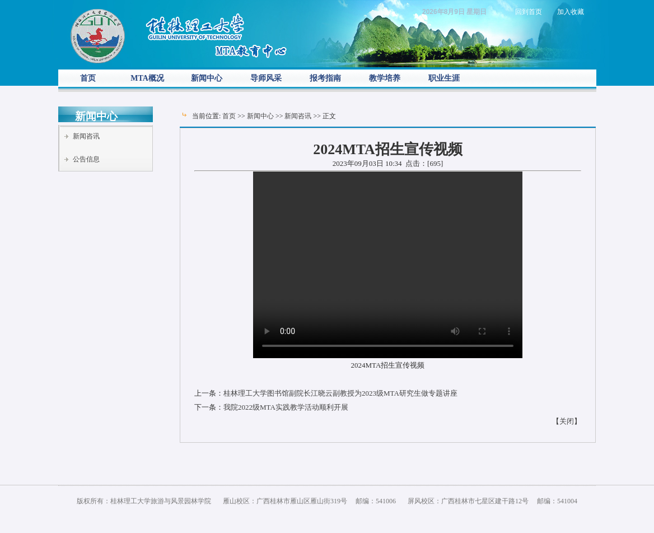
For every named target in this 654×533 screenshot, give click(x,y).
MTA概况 (147, 78)
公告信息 (86, 159)
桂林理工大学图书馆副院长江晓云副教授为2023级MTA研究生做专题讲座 (340, 393)
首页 (88, 78)
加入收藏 (570, 12)
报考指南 (325, 78)
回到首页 (528, 12)
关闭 (566, 421)
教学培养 (384, 78)
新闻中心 (206, 78)
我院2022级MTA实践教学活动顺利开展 (285, 407)
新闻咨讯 (86, 136)
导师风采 (266, 78)
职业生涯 (444, 78)
